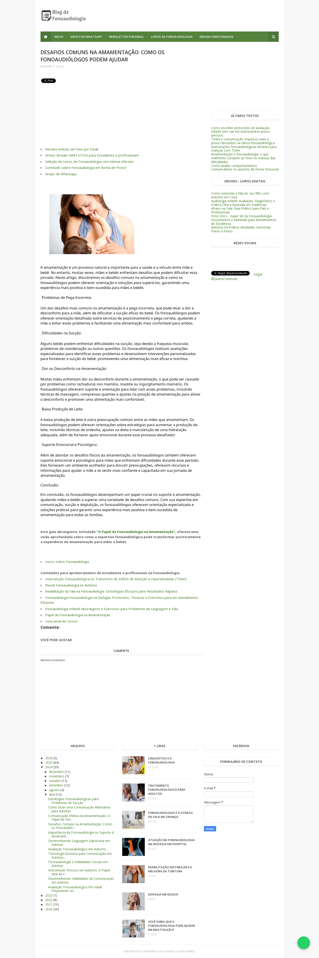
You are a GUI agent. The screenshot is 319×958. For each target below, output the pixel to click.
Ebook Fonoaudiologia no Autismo (71, 585)
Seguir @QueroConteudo (237, 276)
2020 (49, 909)
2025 (49, 762)
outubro (55, 781)
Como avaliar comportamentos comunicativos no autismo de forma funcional (244, 167)
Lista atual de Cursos (61, 621)
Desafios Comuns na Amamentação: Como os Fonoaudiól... (80, 826)
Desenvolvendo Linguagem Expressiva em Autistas (79, 843)
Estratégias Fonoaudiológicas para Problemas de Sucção (73, 801)
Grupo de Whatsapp (86, 37)
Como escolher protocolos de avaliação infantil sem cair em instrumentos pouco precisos (240, 132)
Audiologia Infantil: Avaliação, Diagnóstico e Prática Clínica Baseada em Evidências (243, 203)
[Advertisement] (197, 16)
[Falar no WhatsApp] (303, 942)
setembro (56, 785)
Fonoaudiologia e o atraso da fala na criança (170, 815)
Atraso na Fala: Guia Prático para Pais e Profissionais (240, 210)
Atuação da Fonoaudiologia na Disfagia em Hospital (171, 842)
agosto (54, 790)
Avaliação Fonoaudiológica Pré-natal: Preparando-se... (75, 889)
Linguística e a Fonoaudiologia (161, 760)
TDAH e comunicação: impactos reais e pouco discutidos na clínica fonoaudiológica (243, 141)
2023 (49, 895)
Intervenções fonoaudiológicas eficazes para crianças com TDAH (243, 149)
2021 (49, 904)
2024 (49, 767)
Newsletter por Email (126, 37)
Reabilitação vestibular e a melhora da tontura (170, 869)
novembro (57, 776)
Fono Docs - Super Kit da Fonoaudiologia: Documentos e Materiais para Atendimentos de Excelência (243, 220)
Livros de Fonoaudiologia (172, 37)
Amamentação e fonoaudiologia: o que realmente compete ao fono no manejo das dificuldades (243, 158)
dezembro (57, 772)
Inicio (58, 37)
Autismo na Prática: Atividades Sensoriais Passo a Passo (241, 229)
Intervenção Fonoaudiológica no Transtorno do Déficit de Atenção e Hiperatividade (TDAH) (116, 579)
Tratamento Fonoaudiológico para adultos (166, 789)
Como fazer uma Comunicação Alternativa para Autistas (79, 809)
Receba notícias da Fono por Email (71, 149)
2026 (49, 758)
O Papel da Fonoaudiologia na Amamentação (136, 531)
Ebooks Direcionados (216, 37)
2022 (49, 900)
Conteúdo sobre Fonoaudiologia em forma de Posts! (85, 167)
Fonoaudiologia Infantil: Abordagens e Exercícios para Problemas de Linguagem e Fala (111, 609)
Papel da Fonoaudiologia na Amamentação (77, 615)
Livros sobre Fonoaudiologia (67, 561)
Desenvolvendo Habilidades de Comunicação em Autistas (81, 880)
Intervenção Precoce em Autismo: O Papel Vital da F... (79, 872)
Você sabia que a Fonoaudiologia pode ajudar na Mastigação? (171, 926)
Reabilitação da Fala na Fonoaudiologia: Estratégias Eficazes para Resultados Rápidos (111, 591)
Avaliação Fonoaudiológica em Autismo (77, 849)
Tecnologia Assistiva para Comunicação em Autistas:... (80, 855)
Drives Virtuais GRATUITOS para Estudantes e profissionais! (92, 155)
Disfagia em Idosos (163, 894)
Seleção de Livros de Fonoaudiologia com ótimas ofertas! (89, 161)
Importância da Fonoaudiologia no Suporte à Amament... (81, 834)
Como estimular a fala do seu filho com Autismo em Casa (240, 195)
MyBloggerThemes (181, 951)
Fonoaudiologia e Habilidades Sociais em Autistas (78, 864)
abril (52, 794)
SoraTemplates (152, 951)
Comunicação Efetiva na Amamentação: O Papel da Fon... (79, 818)
